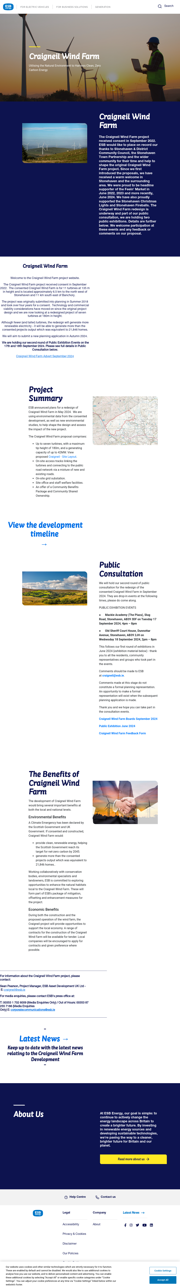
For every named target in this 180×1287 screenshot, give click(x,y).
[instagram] (131, 1225)
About (96, 1224)
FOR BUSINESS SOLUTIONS (73, 7)
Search (169, 6)
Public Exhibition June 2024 (117, 726)
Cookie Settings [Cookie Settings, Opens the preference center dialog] (162, 1272)
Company (99, 1213)
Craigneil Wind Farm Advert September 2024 (45, 356)
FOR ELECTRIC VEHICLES (36, 7)
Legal (66, 1213)
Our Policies (70, 1253)
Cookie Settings (73, 1262)
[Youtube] (144, 1225)
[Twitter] (137, 1225)
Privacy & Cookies (74, 1234)
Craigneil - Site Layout (62, 456)
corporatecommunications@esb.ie (33, 1010)
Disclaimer (70, 1244)
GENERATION (104, 7)
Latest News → (44, 1038)
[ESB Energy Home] (45, 1213)
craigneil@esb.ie (14, 990)
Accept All (162, 1281)
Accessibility (71, 1224)
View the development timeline (45, 529)
